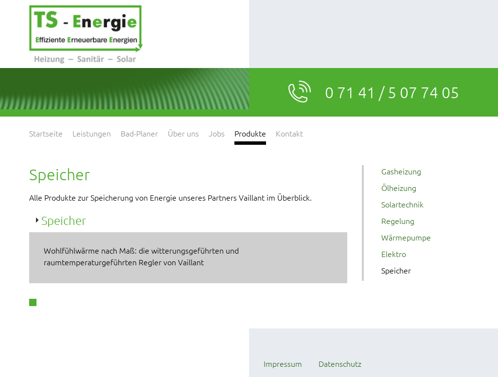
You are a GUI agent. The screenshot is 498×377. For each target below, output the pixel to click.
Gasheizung (401, 171)
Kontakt (289, 133)
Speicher (396, 270)
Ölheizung (398, 187)
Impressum (283, 363)
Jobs (217, 133)
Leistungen (91, 133)
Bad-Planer (139, 133)
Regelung (397, 220)
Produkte (250, 133)
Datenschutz (340, 363)
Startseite (46, 133)
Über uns (183, 133)
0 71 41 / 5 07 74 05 (392, 92)
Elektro (393, 253)
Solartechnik (402, 204)
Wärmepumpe (406, 237)
